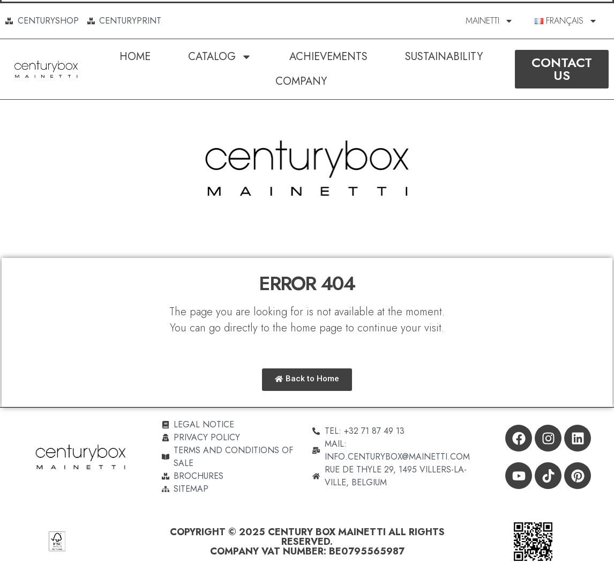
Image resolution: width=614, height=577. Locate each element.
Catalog (220, 57)
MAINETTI (489, 21)
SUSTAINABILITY (444, 56)
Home (135, 56)
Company (301, 81)
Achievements (328, 56)
